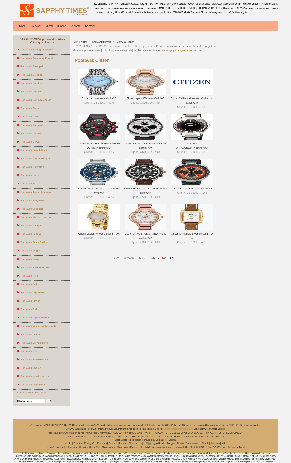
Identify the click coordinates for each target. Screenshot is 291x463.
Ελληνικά (178, 447)
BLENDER (200, 436)
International (238, 447)
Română (84, 447)
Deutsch (113, 443)
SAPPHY (205, 432)
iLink (61, 432)
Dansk (180, 443)
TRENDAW (94, 436)
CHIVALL (228, 432)
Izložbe (61, 25)
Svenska (215, 443)
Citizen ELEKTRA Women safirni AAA (98, 233)
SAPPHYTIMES (127, 432)
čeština (167, 447)
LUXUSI (121, 436)
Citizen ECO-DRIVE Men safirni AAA (192, 188)
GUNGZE (148, 436)
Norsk (205, 443)
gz (79, 432)
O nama (76, 25)
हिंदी (223, 443)
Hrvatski (144, 447)
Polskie (60, 447)
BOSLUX (175, 432)
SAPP (139, 436)
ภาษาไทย (199, 447)
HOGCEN (71, 436)
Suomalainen (193, 443)
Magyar (171, 443)
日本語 (147, 443)
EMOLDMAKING (190, 432)
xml (87, 432)
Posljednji (152, 258)
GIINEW (171, 436)
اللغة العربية (159, 443)
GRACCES (161, 436)
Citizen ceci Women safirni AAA (99, 98)
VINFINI (149, 432)
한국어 (188, 447)
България (156, 447)
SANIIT (141, 432)
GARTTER (216, 432)
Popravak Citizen (124, 42)
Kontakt (90, 25)
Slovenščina (108, 447)
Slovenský (122, 447)
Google (93, 432)
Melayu (134, 447)
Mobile (68, 443)
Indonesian (71, 447)
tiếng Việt (95, 447)
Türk (208, 447)
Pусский (49, 447)
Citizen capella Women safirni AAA (145, 98)
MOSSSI (83, 436)
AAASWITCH (162, 432)
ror (82, 432)
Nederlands (135, 443)
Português (89, 443)
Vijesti (49, 25)
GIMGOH (238, 432)
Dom (22, 25)
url (76, 432)
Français (102, 443)
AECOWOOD (108, 436)
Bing (100, 432)
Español (78, 443)
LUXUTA (131, 436)
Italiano (123, 443)
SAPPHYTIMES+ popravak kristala (92, 42)
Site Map (69, 432)
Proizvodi (35, 25)
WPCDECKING (185, 436)
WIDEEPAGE (110, 432)
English (226, 447)
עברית (216, 447)
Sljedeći (141, 258)
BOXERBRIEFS (216, 436)
